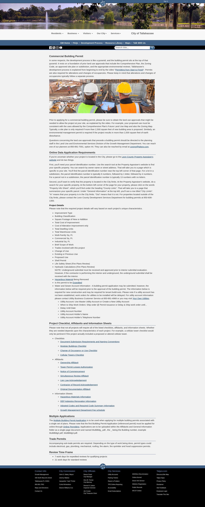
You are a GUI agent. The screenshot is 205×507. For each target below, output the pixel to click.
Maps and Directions (41, 488)
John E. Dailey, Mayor (66, 474)
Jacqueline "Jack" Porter (67, 481)
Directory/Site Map (163, 474)
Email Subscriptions (114, 491)
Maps (128, 43)
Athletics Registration (139, 484)
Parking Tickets (113, 478)
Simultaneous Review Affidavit (74, 376)
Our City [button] (102, 33)
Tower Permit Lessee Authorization (76, 367)
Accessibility (112, 488)
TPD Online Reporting (115, 484)
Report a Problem (114, 481)
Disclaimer (160, 484)
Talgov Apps (160, 478)
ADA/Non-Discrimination (140, 474)
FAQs (75, 43)
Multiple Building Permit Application (69, 420)
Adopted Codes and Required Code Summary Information (87, 405)
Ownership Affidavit (69, 362)
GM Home (65, 43)
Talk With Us (139, 43)
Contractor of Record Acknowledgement (79, 385)
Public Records (137, 487)
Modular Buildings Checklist (73, 346)
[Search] (131, 48)
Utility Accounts (113, 474)
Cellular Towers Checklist (72, 355)
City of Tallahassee (142, 33)
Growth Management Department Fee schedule (82, 410)
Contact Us (38, 491)
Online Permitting (71, 427)
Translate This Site (163, 494)
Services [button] (116, 33)
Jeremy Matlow (64, 478)
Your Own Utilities (141, 298)
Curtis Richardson (65, 484)
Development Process (92, 43)
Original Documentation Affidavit (75, 389)
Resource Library (113, 43)
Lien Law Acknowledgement (73, 380)
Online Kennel (137, 477)
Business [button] (73, 33)
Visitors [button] (88, 33)
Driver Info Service (138, 481)
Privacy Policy (161, 481)
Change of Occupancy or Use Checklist (78, 350)
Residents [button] (57, 33)
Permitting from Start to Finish (129, 70)
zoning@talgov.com (139, 146)
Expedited (77, 282)
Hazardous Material (64, 279)
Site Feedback (161, 488)
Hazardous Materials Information (75, 397)
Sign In (166, 1)
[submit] (152, 47)
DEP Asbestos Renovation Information (78, 401)
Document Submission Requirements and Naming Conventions (89, 341)
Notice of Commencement (72, 371)
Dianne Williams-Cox (66, 488)
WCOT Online (136, 490)
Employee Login (162, 491)
